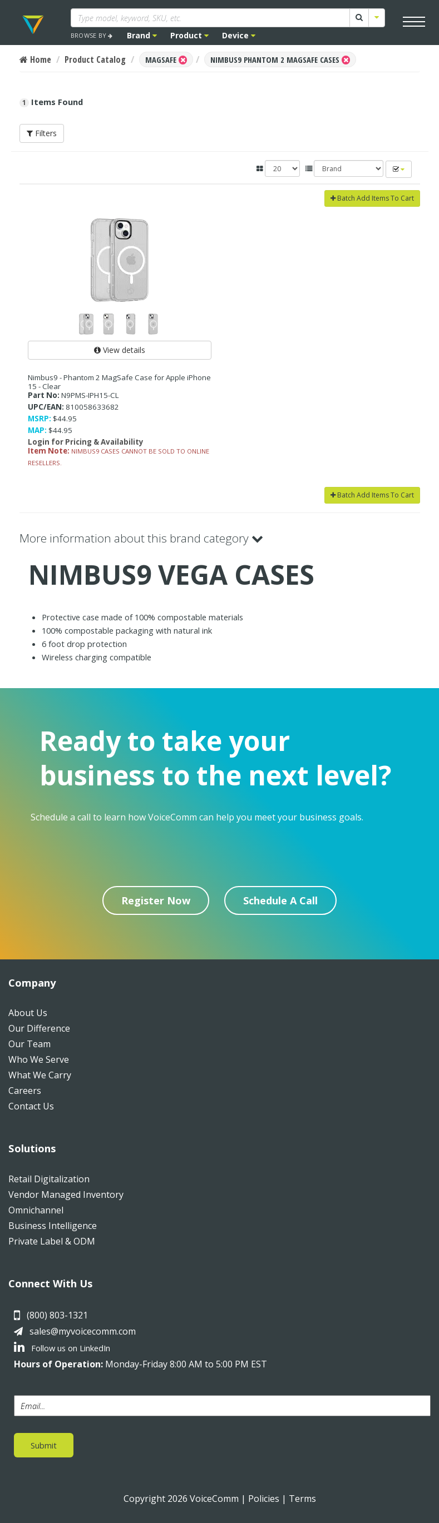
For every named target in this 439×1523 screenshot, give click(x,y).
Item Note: (49, 450)
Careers (24, 1090)
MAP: (37, 430)
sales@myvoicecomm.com (82, 1331)
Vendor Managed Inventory (66, 1194)
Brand (142, 35)
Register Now (155, 900)
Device (238, 35)
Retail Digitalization (49, 1179)
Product (189, 35)
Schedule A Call (280, 900)
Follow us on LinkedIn (62, 1347)
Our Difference (39, 1028)
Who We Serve (38, 1059)
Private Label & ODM (51, 1241)
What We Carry (39, 1075)
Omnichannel (35, 1210)
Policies (263, 1498)
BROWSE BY (91, 35)
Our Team (29, 1044)
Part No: (44, 395)
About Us (27, 1013)
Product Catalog (95, 59)
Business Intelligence (52, 1226)
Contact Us (31, 1106)
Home (35, 59)
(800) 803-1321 (57, 1315)
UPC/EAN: (46, 406)
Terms (302, 1498)
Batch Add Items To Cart (372, 198)
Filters (42, 133)
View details (119, 350)
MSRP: (39, 418)
